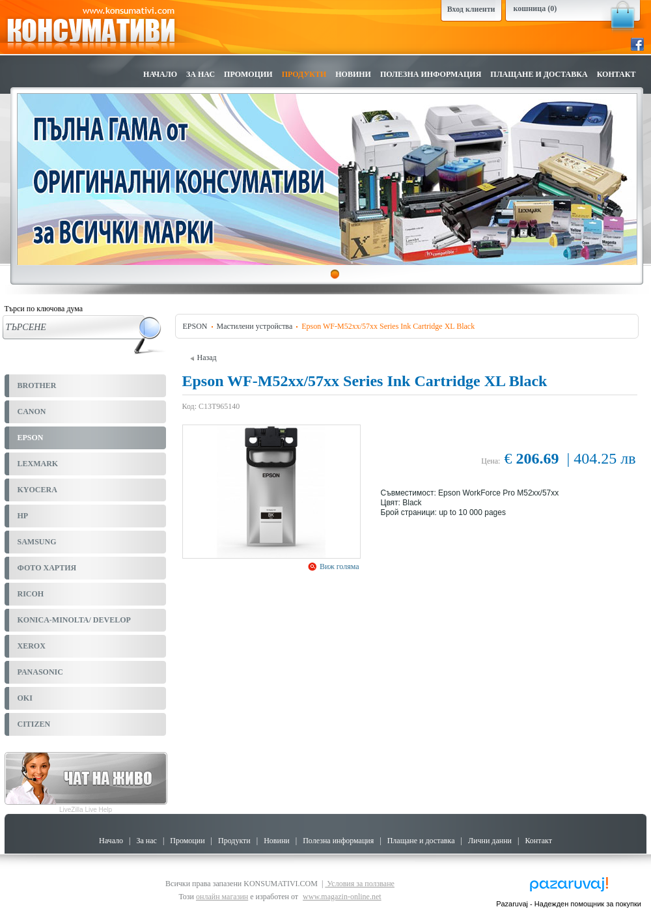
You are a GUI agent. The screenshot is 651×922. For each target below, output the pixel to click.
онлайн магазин (222, 896)
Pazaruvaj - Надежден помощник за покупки (568, 904)
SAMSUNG (37, 541)
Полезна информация (430, 74)
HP (23, 515)
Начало (160, 74)
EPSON (31, 437)
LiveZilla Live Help (85, 809)
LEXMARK (38, 463)
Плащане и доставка (538, 74)
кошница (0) (535, 8)
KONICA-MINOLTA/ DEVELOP (74, 619)
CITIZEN (34, 724)
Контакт (616, 74)
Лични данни (490, 840)
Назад (203, 357)
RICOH (31, 593)
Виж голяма (338, 566)
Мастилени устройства (255, 326)
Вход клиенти (471, 9)
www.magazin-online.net (342, 896)
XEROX (32, 645)
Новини (353, 74)
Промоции (248, 74)
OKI (25, 698)
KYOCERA (37, 489)
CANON (32, 411)
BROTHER (37, 385)
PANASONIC (40, 672)
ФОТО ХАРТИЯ (47, 567)
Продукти (304, 74)
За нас (200, 74)
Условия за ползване (360, 883)
